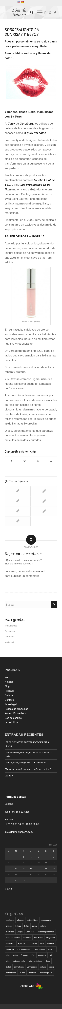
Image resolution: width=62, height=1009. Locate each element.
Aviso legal (11, 704)
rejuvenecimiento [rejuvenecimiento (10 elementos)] (35, 961)
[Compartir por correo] (50, 461)
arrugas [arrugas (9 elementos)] (9, 926)
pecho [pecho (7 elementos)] (15, 955)
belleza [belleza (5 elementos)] (18, 926)
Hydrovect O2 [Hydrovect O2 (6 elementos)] (23, 943)
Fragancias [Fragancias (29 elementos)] (50, 938)
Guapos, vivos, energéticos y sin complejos (25, 762)
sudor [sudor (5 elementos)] (51, 967)
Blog (7, 686)
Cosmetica (10, 631)
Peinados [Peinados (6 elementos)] (24, 955)
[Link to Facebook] (44, 12)
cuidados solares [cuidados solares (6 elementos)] (13, 938)
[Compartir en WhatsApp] (37, 461)
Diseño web (31, 985)
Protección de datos (16, 713)
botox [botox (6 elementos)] (26, 926)
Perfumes (9, 636)
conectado (39, 571)
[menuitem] (30, 12)
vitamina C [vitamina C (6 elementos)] (32, 973)
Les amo (9, 775)
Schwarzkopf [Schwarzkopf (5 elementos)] (32, 967)
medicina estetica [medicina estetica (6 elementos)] (25, 949)
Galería (9, 695)
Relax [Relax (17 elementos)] (47, 961)
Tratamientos (11, 625)
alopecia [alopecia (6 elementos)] (20, 920)
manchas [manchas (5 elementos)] (50, 943)
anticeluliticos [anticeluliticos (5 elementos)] (32, 920)
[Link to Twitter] (54, 12)
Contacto (10, 699)
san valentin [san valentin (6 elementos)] (19, 967)
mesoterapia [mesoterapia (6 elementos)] (40, 949)
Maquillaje (9, 642)
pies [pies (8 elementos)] (7, 961)
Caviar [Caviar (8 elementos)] (34, 926)
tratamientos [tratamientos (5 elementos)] (11, 973)
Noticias (9, 681)
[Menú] (37, 12)
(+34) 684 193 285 (19, 811)
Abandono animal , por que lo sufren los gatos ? (28, 769)
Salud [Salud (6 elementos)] (8, 967)
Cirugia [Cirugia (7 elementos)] (20, 932)
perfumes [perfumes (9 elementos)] (42, 955)
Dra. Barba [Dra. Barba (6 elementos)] (38, 938)
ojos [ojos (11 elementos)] (7, 955)
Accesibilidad (12, 722)
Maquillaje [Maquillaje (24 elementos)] (10, 949)
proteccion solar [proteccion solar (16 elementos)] (19, 961)
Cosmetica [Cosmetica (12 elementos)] (30, 932)
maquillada (39, 46)
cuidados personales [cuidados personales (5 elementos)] (46, 932)
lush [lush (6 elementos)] (42, 943)
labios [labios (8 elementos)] (34, 943)
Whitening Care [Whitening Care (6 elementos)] (46, 973)
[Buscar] (30, 12)
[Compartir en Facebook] (11, 461)
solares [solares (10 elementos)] (43, 967)
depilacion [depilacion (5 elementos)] (27, 938)
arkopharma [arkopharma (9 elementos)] (46, 920)
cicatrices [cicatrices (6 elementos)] (10, 932)
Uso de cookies (13, 717)
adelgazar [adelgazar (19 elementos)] (10, 920)
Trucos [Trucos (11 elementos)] (22, 973)
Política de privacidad (16, 708)
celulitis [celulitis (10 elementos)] (43, 926)
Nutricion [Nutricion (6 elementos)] (51, 949)
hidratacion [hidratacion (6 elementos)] (10, 943)
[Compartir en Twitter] (24, 461)
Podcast (9, 690)
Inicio (7, 677)
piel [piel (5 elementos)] (50, 955)
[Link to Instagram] (49, 12)
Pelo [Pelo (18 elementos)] (33, 955)
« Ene (8, 888)
